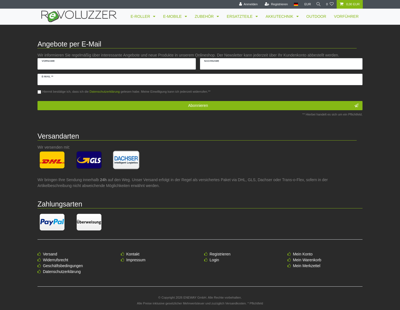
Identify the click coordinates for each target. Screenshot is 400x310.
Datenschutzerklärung (62, 271)
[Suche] (317, 4)
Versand (50, 254)
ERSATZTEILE (240, 16)
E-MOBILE (173, 16)
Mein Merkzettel (306, 266)
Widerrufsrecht (55, 260)
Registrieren (219, 254)
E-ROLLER (141, 16)
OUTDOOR (316, 16)
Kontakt (132, 254)
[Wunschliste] (330, 4)
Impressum (135, 260)
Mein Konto (302, 254)
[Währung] (305, 4)
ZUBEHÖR (205, 16)
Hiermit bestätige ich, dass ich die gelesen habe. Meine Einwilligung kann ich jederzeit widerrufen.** (126, 91)
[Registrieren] (274, 4)
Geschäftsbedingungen (63, 266)
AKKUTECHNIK (280, 16)
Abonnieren (273, 105)
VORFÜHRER (346, 16)
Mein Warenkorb (307, 260)
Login (214, 260)
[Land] (294, 4)
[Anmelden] (246, 4)
